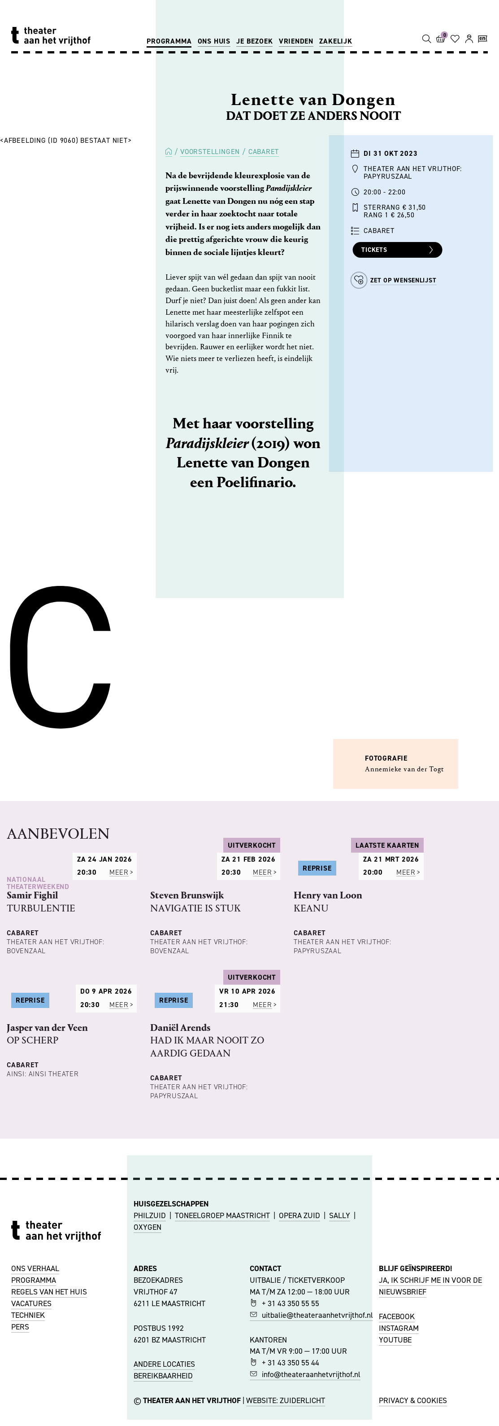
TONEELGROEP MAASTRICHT (222, 1353)
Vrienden (296, 41)
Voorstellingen (210, 151)
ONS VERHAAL (35, 1406)
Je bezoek (254, 41)
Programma (169, 41)
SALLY (339, 1353)
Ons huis (214, 41)
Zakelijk (335, 41)
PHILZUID (150, 1353)
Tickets (398, 250)
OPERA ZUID (299, 1353)
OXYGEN (147, 1365)
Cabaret (263, 151)
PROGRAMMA (33, 1418)
